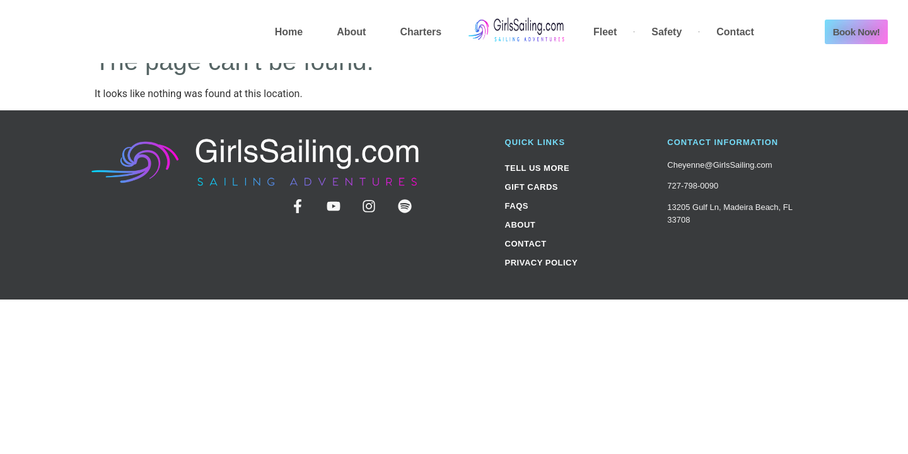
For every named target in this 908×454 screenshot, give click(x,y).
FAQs (516, 206)
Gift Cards (531, 187)
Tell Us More (537, 168)
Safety (666, 31)
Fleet (605, 31)
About (351, 31)
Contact (735, 31)
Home (289, 31)
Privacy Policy (541, 262)
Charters (420, 31)
